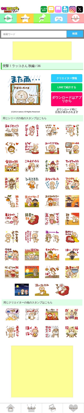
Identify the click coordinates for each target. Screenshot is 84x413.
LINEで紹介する (66, 87)
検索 (74, 33)
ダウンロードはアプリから (67, 99)
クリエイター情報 (66, 78)
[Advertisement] (42, 51)
